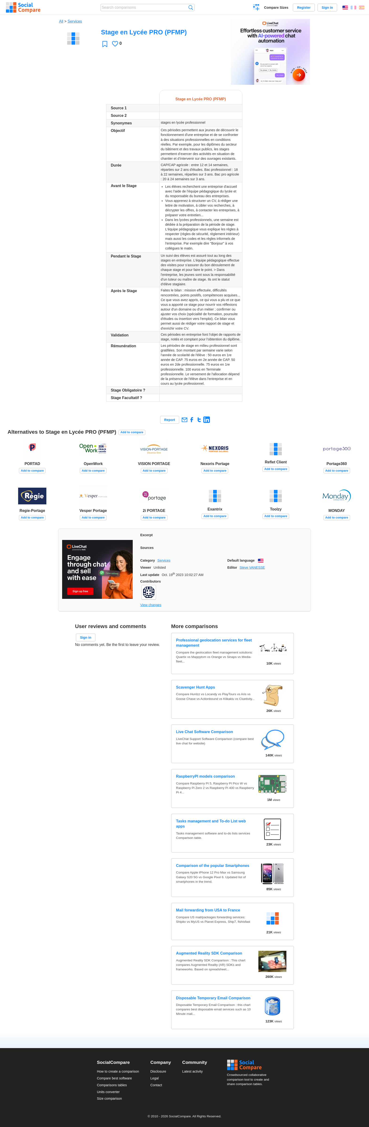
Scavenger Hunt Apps (195, 687)
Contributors (150, 581)
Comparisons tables (112, 1085)
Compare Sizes (276, 7)
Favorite (105, 44)
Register (304, 7)
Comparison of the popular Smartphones (212, 866)
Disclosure (158, 1071)
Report (169, 420)
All (61, 21)
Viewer (145, 567)
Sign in (327, 7)
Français (353, 7)
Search (191, 7)
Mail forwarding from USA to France (208, 910)
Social (249, 1065)
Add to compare (131, 432)
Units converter (108, 1092)
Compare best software (114, 1078)
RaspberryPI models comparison (205, 776)
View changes (150, 605)
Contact (156, 1085)
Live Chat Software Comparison (204, 732)
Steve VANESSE (252, 567)
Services (75, 21)
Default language (241, 560)
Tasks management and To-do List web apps (211, 823)
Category (147, 560)
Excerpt (146, 535)
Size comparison (109, 1098)
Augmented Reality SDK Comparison (209, 953)
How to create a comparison (118, 1071)
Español (362, 7)
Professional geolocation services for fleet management (214, 642)
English (345, 7)
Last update (149, 575)
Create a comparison (256, 8)
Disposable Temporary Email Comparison (213, 998)
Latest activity (192, 1071)
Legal (154, 1078)
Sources (147, 548)
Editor (232, 567)
